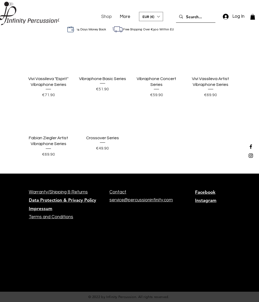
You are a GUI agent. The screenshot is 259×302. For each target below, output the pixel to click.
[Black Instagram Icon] (251, 156)
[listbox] (151, 16)
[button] (151, 16)
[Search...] (195, 16)
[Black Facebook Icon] (251, 147)
